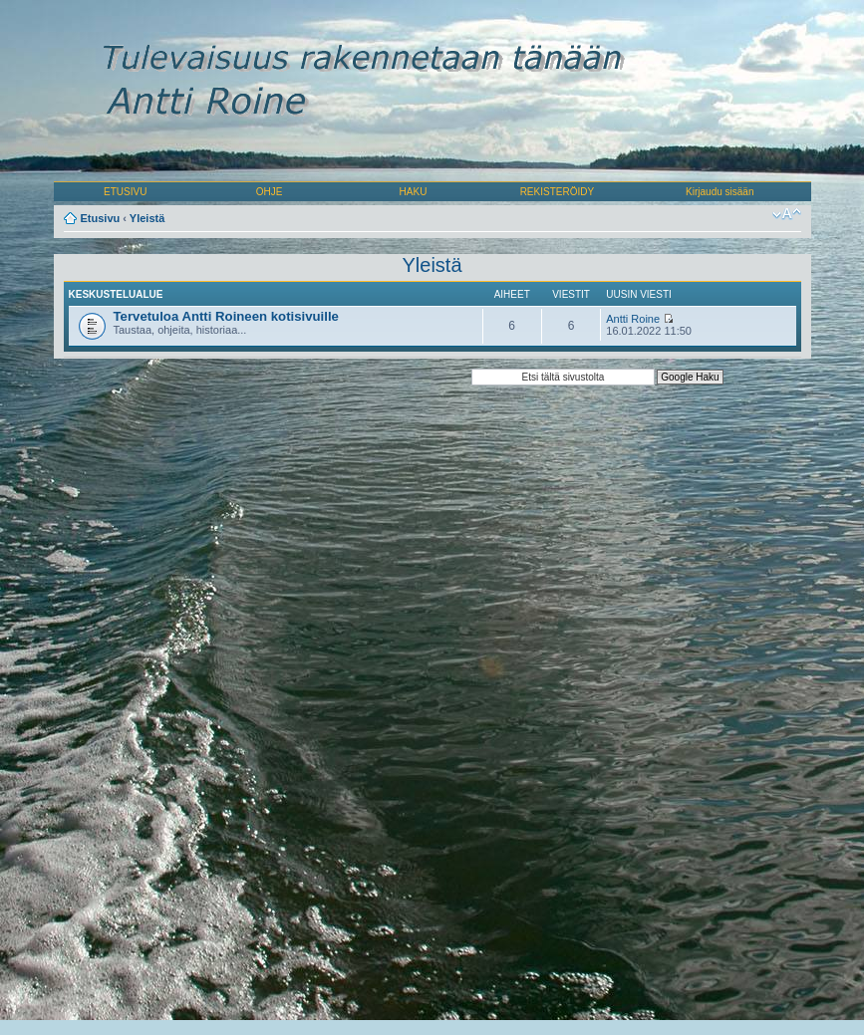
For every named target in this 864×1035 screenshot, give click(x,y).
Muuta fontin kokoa (786, 214)
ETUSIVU (125, 191)
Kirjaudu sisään (719, 191)
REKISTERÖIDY (557, 191)
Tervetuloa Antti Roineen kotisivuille (226, 316)
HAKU (414, 191)
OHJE (269, 191)
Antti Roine (633, 319)
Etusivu (101, 218)
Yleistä (147, 218)
